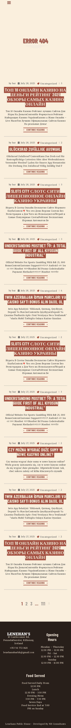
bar (14, 83)
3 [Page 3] (31, 603)
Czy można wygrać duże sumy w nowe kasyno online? (35, 452)
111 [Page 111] (43, 603)
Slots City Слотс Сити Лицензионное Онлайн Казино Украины (35, 196)
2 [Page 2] (26, 603)
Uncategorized (48, 83)
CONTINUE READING (35, 129)
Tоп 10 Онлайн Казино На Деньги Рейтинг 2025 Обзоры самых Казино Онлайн (35, 96)
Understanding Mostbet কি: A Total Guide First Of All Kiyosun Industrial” (35, 250)
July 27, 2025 (28, 337)
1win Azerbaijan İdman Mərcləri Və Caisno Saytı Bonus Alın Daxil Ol (35, 299)
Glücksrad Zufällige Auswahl (35, 149)
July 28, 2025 (28, 83)
